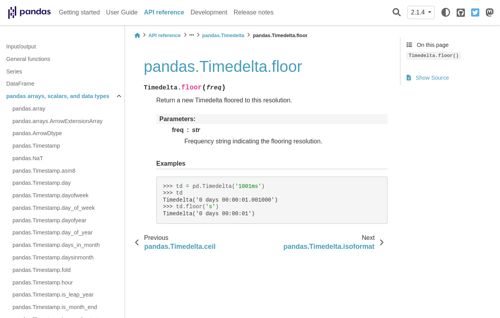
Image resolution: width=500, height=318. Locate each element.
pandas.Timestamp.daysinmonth (52, 257)
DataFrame (20, 83)
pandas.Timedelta (223, 35)
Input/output (21, 46)
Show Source (428, 78)
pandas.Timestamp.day (41, 183)
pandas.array (28, 108)
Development (209, 12)
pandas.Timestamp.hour (42, 282)
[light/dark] (446, 12)
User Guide (122, 12)
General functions (28, 59)
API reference (164, 12)
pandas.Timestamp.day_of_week (53, 208)
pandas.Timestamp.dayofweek (50, 195)
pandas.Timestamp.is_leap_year (52, 294)
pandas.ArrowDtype (37, 133)
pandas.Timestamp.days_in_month (56, 245)
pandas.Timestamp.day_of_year (52, 232)
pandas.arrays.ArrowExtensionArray (57, 121)
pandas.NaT (27, 158)
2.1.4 (419, 12)
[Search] (396, 12)
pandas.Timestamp (36, 146)
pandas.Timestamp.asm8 (43, 171)
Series (14, 71)
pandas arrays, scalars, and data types (57, 96)
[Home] (137, 35)
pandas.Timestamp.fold (41, 270)
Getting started (79, 12)
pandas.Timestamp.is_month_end (54, 307)
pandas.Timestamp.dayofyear (49, 220)
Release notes (253, 12)
